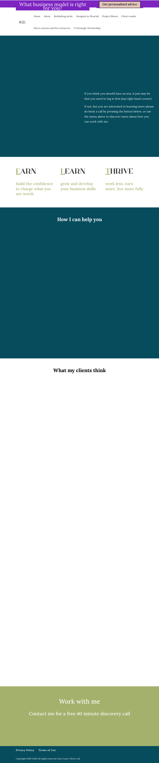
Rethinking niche (63, 16)
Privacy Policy (25, 750)
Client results (128, 16)
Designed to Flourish (87, 16)
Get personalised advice (119, 4)
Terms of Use (47, 750)
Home (37, 16)
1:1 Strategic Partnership (87, 28)
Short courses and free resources (52, 28)
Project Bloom (110, 16)
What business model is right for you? (52, 6)
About (47, 16)
